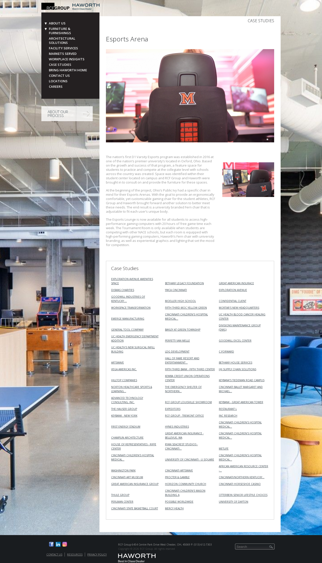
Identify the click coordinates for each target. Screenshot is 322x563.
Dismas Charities (122, 290)
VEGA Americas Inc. (124, 369)
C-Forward (226, 351)
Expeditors (172, 409)
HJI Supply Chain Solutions (237, 369)
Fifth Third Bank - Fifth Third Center (190, 369)
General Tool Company (127, 329)
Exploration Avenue (233, 290)
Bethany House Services (235, 362)
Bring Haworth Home (68, 70)
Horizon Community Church (185, 484)
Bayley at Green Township (182, 329)
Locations (58, 81)
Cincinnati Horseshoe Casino (240, 484)
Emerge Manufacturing (127, 318)
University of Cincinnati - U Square (189, 459)
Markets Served (63, 54)
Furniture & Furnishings (60, 31)
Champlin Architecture (127, 437)
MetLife (224, 448)
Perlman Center (122, 501)
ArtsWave (117, 362)
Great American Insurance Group (135, 484)
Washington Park (123, 470)
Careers (56, 87)
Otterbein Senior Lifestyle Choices (243, 495)
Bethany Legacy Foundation (184, 283)
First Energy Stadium (125, 426)
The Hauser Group (124, 409)
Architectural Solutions (62, 40)
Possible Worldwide (179, 501)
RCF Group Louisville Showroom (188, 402)
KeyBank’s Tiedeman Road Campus (241, 380)
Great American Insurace (236, 283)
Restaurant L (228, 409)
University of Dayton (233, 501)
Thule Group (120, 495)
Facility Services (63, 48)
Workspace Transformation (131, 307)
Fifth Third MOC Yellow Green (186, 307)
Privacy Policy (97, 554)
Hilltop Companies (124, 380)
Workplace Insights (66, 59)
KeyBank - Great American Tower (241, 402)
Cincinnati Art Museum (127, 477)
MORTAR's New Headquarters (239, 307)
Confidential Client (232, 301)
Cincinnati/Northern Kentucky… (241, 477)
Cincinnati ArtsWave (179, 470)
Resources (74, 554)
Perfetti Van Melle (177, 340)
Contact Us (59, 76)
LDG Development (177, 351)
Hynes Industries (177, 426)
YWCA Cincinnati (176, 290)
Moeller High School (180, 301)
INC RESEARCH (228, 415)
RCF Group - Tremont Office (184, 415)
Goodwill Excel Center (235, 340)
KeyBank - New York (124, 415)
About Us (57, 23)
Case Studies (60, 65)
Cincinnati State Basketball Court (134, 508)
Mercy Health (174, 508)
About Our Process (58, 113)
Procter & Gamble (177, 477)
